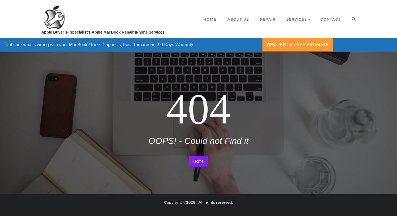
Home (198, 161)
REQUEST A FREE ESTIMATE (297, 44)
